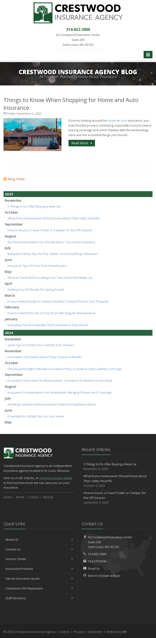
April (8, 283)
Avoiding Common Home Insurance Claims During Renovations (52, 404)
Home (8, 497)
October (11, 212)
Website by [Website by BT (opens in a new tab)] (117, 632)
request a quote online (55, 478)
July (8, 248)
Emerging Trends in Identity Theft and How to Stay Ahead (48, 325)
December (13, 339)
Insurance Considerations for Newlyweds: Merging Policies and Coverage (60, 392)
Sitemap (48, 497)
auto (124, 120)
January (11, 319)
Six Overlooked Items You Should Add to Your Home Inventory (51, 242)
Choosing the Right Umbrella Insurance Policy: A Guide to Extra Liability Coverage (65, 369)
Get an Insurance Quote (39, 578)
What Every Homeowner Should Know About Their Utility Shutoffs (54, 218)
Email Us (94, 568)
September (14, 224)
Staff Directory (39, 598)
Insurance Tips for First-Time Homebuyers (37, 266)
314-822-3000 (97, 554)
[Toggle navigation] (148, 54)
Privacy (78, 632)
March (10, 295)
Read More (81, 143)
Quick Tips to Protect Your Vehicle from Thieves (41, 345)
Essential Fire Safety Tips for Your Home (36, 416)
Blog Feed (14, 178)
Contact (33, 497)
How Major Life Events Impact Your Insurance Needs (44, 357)
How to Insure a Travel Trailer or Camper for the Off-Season (50, 230)
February (12, 307)
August (10, 236)
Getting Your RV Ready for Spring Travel (36, 289)
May (8, 271)
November (13, 200)
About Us (39, 539)
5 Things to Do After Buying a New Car (34, 206)
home (112, 120)
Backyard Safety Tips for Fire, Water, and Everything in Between (53, 254)
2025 (9, 194)
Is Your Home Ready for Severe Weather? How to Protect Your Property (58, 301)
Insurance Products (39, 569)
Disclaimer (95, 632)
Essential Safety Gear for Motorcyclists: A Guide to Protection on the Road (60, 380)
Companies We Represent (39, 588)
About (20, 497)
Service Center (39, 559)
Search (64, 632)
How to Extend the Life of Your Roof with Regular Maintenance (51, 313)
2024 (9, 332)
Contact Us (39, 549)
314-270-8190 (97, 561)
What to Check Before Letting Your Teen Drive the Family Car (50, 277)
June (8, 259)
